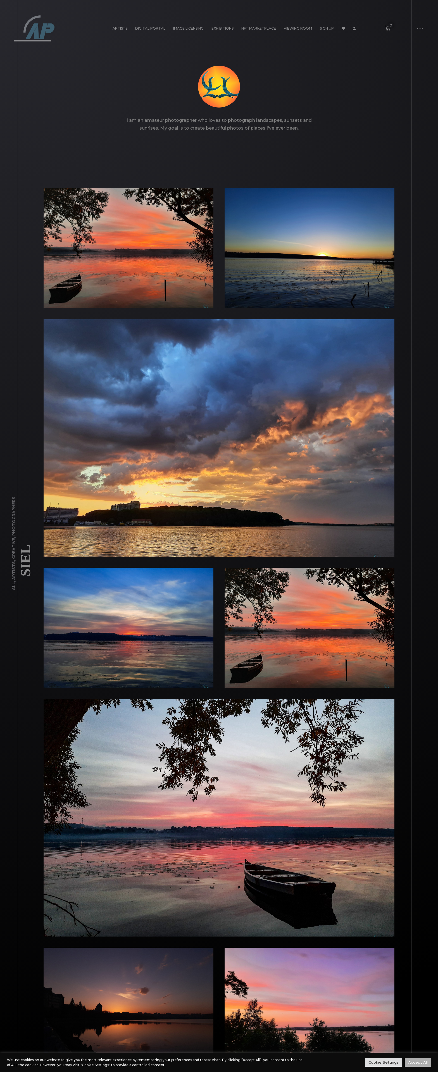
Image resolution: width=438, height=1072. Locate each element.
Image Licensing (188, 28)
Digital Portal (150, 28)
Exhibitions (222, 28)
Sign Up (327, 28)
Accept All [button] (418, 1062)
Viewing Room (298, 28)
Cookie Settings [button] (383, 1062)
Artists (120, 28)
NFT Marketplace (258, 28)
